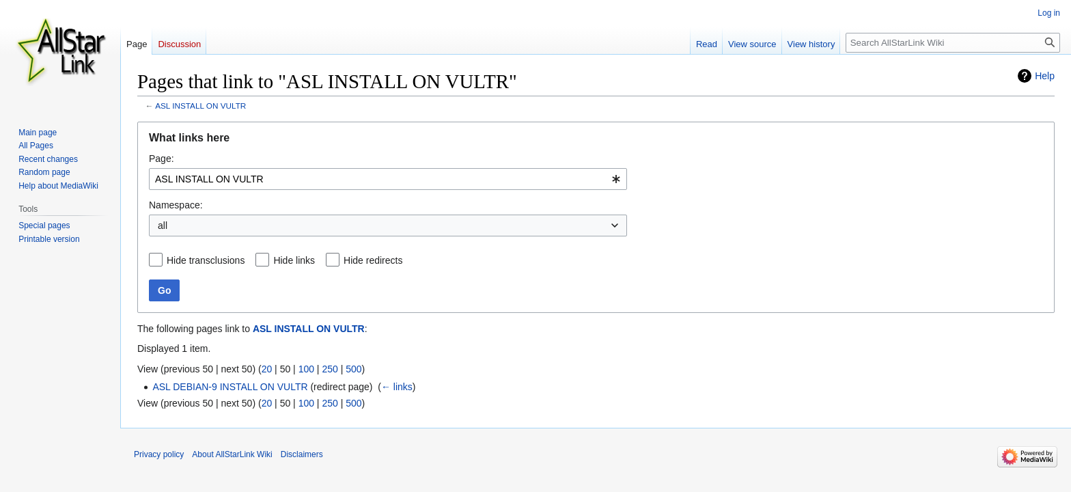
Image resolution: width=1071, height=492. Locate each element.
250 (329, 369)
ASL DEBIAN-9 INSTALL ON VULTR (229, 386)
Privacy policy (159, 454)
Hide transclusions (206, 260)
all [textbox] (162, 225)
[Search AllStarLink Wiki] (953, 43)
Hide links (294, 260)
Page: (161, 158)
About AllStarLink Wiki (232, 454)
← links (397, 386)
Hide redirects (373, 260)
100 (306, 369)
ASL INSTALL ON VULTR (200, 105)
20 (267, 369)
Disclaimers (302, 454)
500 (353, 369)
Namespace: (176, 205)
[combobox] (388, 179)
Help (1045, 75)
